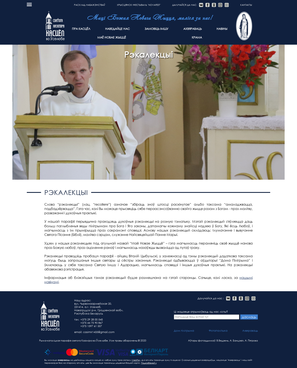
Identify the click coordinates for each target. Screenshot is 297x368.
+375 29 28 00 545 (91, 319)
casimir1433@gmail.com (98, 332)
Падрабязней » (149, 363)
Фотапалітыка (218, 330)
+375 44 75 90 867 (91, 323)
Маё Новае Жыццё (111, 37)
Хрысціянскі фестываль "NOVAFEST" (139, 5)
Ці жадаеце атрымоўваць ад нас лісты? (206, 314)
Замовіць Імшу (156, 29)
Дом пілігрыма (184, 330)
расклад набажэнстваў (89, 5)
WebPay (136, 360)
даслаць (249, 317)
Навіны (222, 29)
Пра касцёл (81, 29)
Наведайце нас (117, 29)
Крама (197, 37)
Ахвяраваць (192, 29)
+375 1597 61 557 (91, 326)
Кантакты (246, 5)
